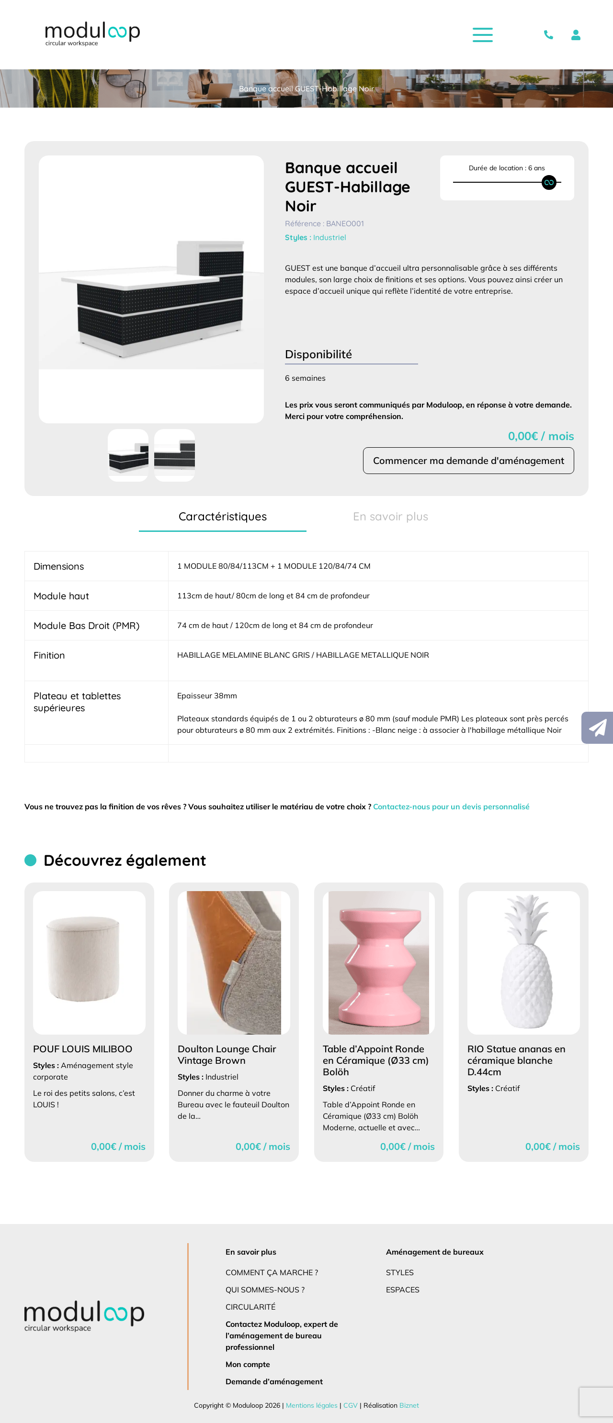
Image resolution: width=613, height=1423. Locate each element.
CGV (349, 1405)
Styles (400, 1272)
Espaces (403, 1289)
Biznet (406, 1405)
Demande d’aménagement (273, 1381)
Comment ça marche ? (272, 1272)
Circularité (251, 1306)
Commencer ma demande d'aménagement (468, 460)
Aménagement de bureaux (434, 1251)
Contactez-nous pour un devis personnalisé (460, 806)
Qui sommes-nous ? (266, 1289)
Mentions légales (311, 1405)
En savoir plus (252, 1251)
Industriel (330, 237)
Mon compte (248, 1364)
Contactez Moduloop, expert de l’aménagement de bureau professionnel (282, 1335)
